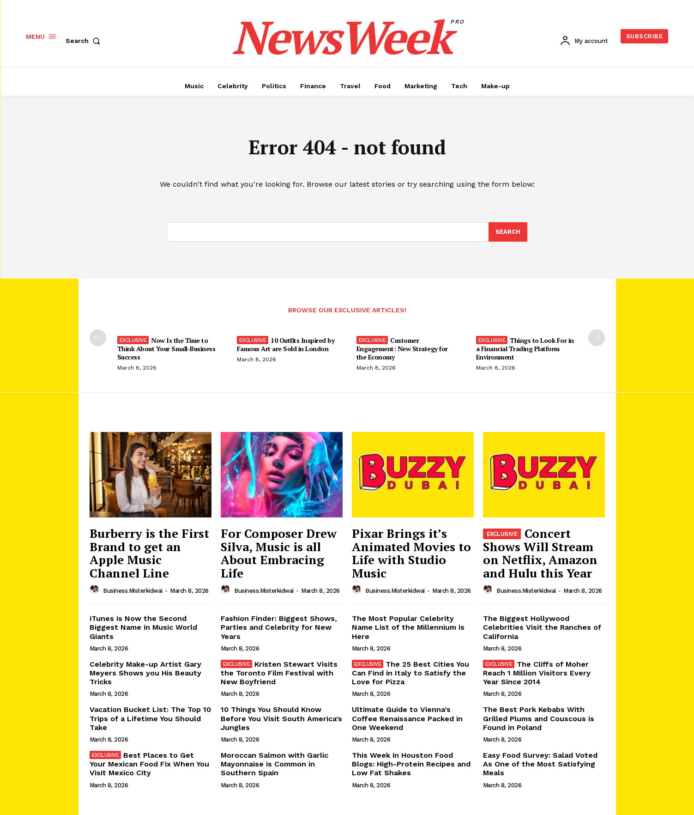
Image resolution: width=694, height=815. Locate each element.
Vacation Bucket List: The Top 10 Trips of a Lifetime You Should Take (150, 718)
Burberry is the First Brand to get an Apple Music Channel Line (149, 553)
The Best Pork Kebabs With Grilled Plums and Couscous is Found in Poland (538, 718)
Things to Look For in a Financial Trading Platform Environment (525, 348)
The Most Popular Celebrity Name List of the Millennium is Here (408, 627)
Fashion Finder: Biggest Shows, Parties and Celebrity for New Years (279, 627)
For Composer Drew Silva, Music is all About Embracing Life (279, 553)
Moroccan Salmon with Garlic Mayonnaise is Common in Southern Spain (274, 764)
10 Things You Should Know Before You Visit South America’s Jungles (281, 718)
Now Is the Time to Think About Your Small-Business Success (166, 348)
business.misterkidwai (133, 590)
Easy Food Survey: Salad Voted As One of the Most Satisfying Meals (540, 764)
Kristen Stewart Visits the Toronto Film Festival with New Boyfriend (279, 673)
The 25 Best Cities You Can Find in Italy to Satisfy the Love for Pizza (411, 673)
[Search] (508, 232)
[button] (85, 40)
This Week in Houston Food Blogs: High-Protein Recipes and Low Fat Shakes (411, 764)
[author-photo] (96, 590)
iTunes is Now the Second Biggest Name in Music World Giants (143, 627)
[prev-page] (98, 337)
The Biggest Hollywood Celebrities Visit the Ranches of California (542, 627)
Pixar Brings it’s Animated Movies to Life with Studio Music (411, 553)
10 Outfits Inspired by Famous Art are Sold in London (286, 344)
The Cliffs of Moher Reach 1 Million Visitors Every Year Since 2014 (537, 673)
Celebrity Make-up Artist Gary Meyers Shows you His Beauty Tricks (145, 673)
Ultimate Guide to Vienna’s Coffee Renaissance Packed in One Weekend (407, 718)
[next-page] (596, 337)
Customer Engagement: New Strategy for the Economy (402, 348)
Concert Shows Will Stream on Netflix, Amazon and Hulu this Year (540, 553)
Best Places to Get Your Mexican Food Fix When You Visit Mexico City (149, 764)
